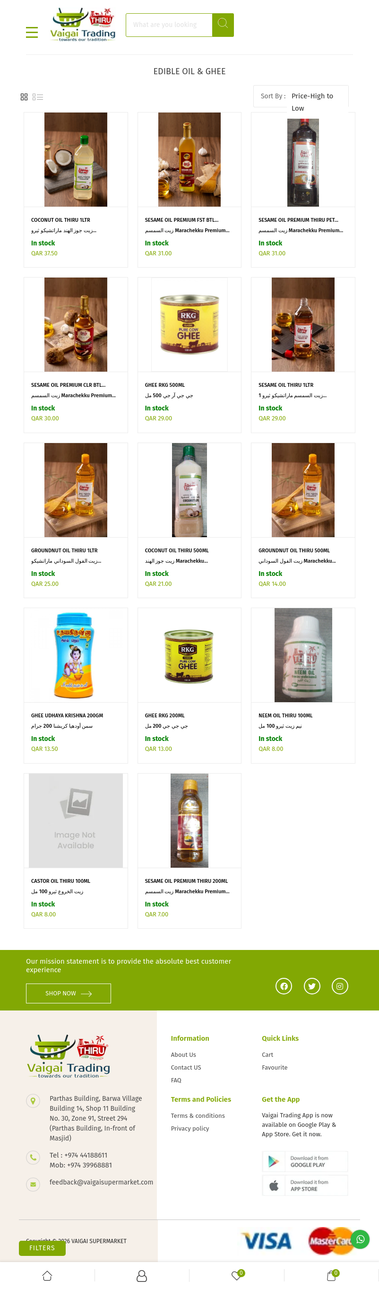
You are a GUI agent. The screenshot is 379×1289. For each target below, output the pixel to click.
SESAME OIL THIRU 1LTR (285, 385)
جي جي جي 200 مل (166, 726)
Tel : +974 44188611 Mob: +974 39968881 (81, 1160)
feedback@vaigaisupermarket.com (96, 1182)
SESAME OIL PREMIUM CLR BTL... (68, 385)
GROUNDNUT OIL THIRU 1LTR (64, 551)
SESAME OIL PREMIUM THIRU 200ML (186, 881)
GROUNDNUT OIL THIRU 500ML (294, 551)
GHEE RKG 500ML (165, 385)
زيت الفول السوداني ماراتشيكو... (66, 561)
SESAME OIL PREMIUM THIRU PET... (298, 220)
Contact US (186, 1067)
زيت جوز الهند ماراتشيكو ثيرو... (63, 230)
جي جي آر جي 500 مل (169, 395)
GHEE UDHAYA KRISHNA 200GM (67, 716)
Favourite (274, 1067)
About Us (183, 1054)
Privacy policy (190, 1128)
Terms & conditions (198, 1115)
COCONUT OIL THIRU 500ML (177, 551)
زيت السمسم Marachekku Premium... (187, 230)
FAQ (176, 1080)
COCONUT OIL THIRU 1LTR (60, 220)
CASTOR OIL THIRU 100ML (60, 881)
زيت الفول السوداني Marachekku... (297, 561)
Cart (267, 1054)
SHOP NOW (68, 993)
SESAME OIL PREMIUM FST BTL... (182, 220)
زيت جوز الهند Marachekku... (176, 561)
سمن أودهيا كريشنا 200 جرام (62, 726)
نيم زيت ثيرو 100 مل (280, 726)
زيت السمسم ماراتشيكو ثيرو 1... (292, 395)
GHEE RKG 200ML (165, 716)
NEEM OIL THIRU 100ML (285, 716)
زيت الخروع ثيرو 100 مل (57, 891)
